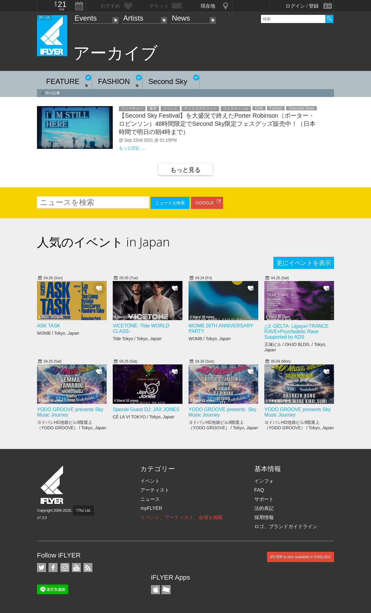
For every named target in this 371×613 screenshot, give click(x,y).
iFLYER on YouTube (76, 567)
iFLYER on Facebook (53, 567)
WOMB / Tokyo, (58, 333)
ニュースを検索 (170, 202)
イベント (150, 481)
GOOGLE (205, 202)
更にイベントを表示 (303, 263)
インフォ (264, 481)
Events (86, 18)
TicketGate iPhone (166, 589)
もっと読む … (132, 148)
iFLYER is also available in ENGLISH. (300, 557)
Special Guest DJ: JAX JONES (146, 409)
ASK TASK (48, 325)
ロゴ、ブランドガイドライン (285, 526)
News (181, 18)
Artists (133, 18)
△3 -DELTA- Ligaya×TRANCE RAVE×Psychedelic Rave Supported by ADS (296, 331)
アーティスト (154, 490)
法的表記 (264, 508)
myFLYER (151, 508)
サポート (264, 499)
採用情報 (264, 517)
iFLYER (52, 484)
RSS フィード (87, 567)
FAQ (259, 490)
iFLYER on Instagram (64, 567)
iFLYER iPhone (155, 589)
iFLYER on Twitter (41, 567)
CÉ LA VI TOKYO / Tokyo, (143, 416)
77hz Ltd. (83, 510)
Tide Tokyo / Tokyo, (137, 338)
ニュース (150, 499)
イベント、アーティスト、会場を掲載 (181, 517)
